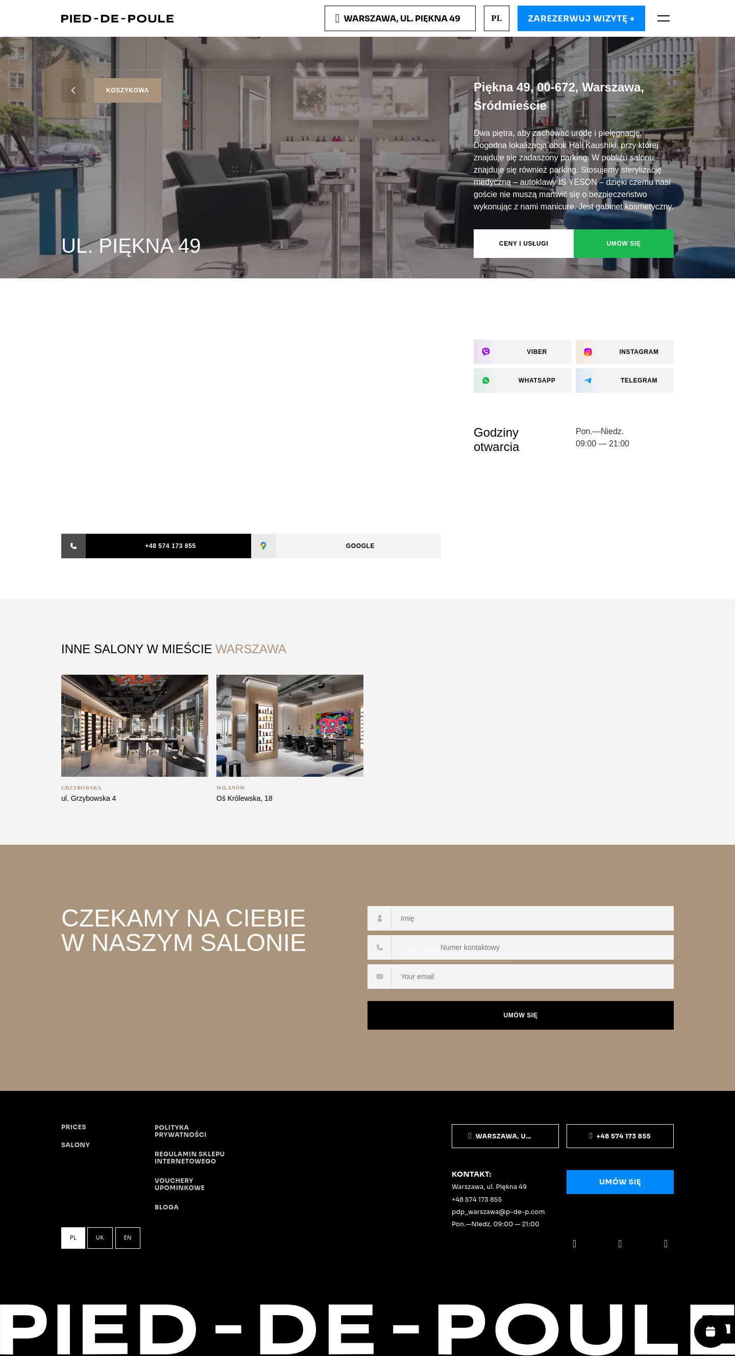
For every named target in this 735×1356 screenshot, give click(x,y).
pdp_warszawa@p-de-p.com (498, 1212)
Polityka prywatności (181, 1131)
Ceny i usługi (523, 243)
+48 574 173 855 (477, 1199)
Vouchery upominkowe (180, 1184)
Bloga (167, 1207)
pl (496, 18)
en (128, 1237)
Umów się (624, 243)
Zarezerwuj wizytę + (581, 18)
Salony (75, 1145)
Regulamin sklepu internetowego (190, 1158)
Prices (73, 1127)
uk (100, 1237)
